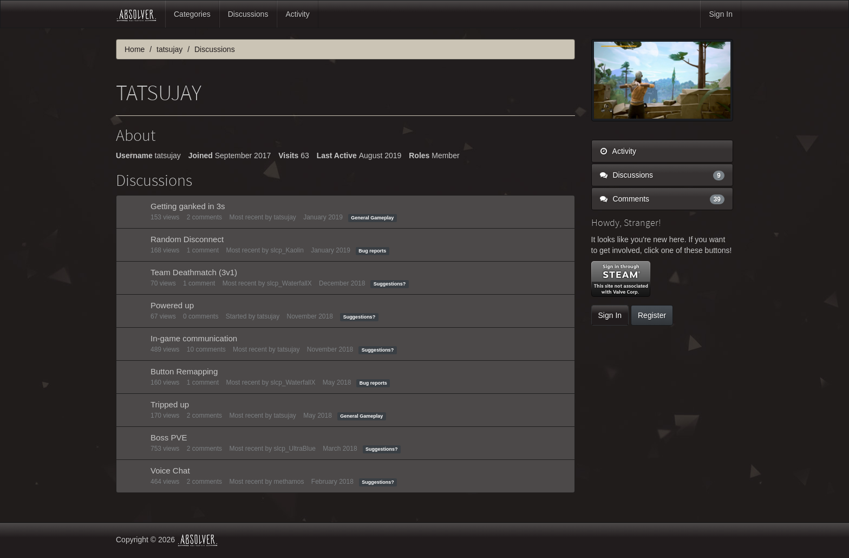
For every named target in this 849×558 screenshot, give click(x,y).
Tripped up (170, 404)
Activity (297, 14)
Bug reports (372, 251)
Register (652, 315)
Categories (192, 14)
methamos (288, 481)
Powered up (172, 305)
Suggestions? (390, 284)
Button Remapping (184, 371)
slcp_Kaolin (286, 250)
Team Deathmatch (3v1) (194, 272)
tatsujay (284, 217)
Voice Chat (170, 470)
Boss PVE (169, 437)
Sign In (721, 14)
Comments (662, 198)
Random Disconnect (187, 239)
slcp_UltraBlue (294, 448)
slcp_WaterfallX (289, 283)
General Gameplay (372, 217)
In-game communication (194, 338)
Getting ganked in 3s (188, 206)
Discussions (248, 14)
